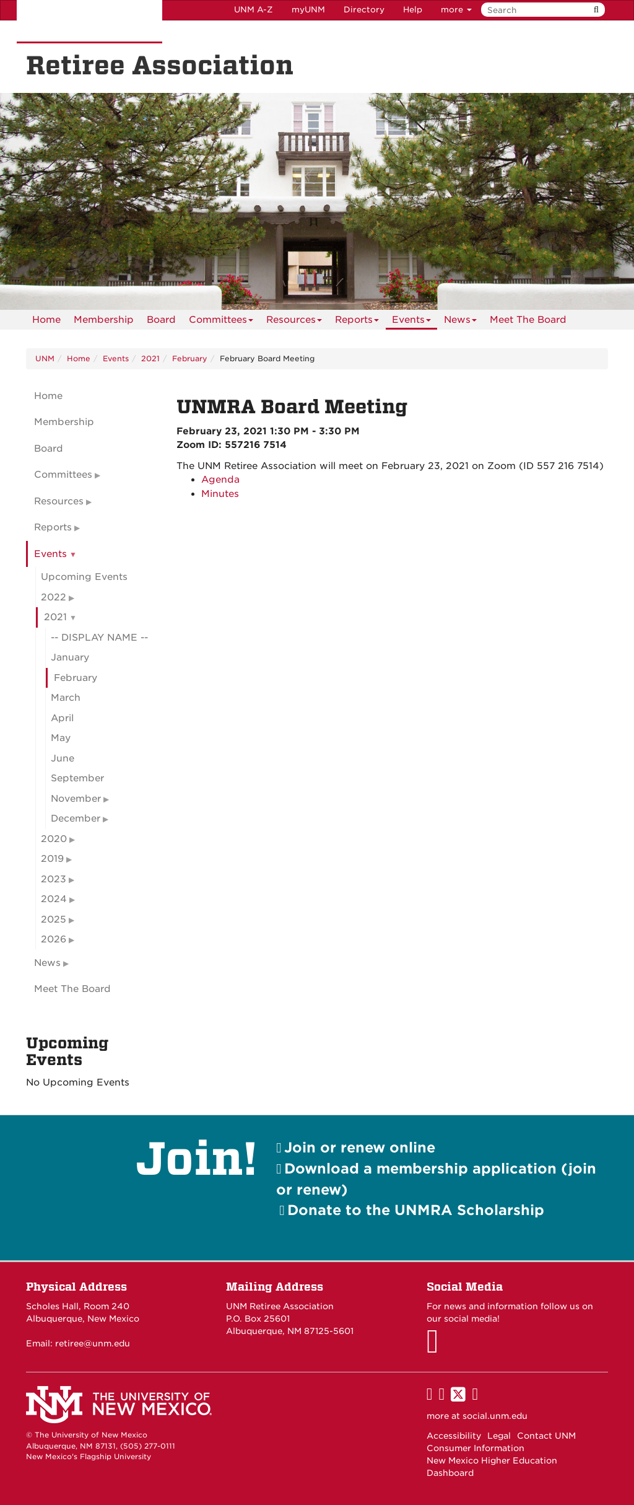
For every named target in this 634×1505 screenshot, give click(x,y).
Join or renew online (359, 1147)
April (62, 718)
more (456, 9)
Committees (221, 322)
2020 (54, 839)
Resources (294, 322)
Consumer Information (475, 1448)
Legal (499, 1436)
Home (46, 319)
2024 (54, 899)
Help (412, 9)
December (75, 818)
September (77, 778)
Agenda (220, 479)
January (70, 657)
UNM (44, 358)
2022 (53, 597)
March (65, 697)
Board (161, 319)
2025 (53, 919)
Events (411, 322)
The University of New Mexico (89, 21)
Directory (364, 9)
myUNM (308, 9)
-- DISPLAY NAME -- (99, 637)
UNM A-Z (253, 9)
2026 (53, 939)
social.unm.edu (495, 1416)
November (76, 798)
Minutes (220, 493)
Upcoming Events (84, 576)
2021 (150, 358)
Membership (104, 319)
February (189, 358)
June (62, 758)
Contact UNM (546, 1436)
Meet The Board (528, 319)
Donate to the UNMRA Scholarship (415, 1209)
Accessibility (454, 1436)
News (460, 322)
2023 (53, 879)
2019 (52, 858)
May (61, 738)
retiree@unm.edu (92, 1343)
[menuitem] (46, 320)
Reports (357, 322)
